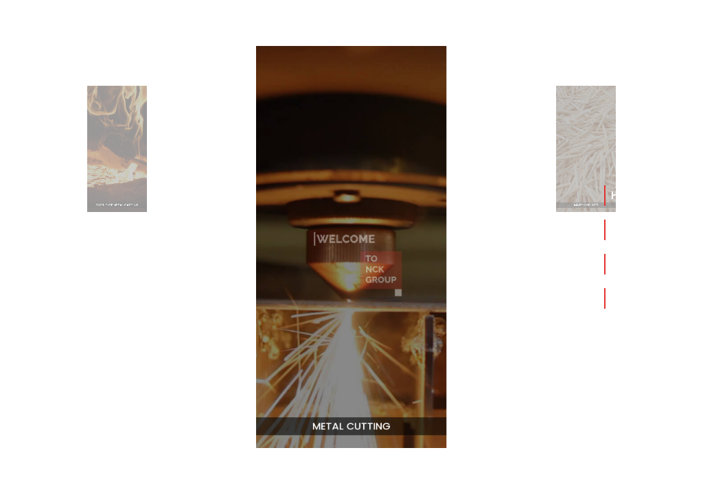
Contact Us (643, 298)
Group (628, 264)
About (628, 229)
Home (627, 195)
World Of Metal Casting (117, 195)
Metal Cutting (351, 418)
